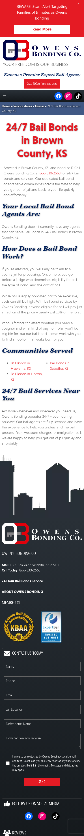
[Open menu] (4, 96)
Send (42, 782)
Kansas (39, 106)
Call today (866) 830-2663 (42, 84)
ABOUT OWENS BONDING (22, 592)
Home (6, 106)
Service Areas (22, 106)
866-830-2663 (49, 173)
